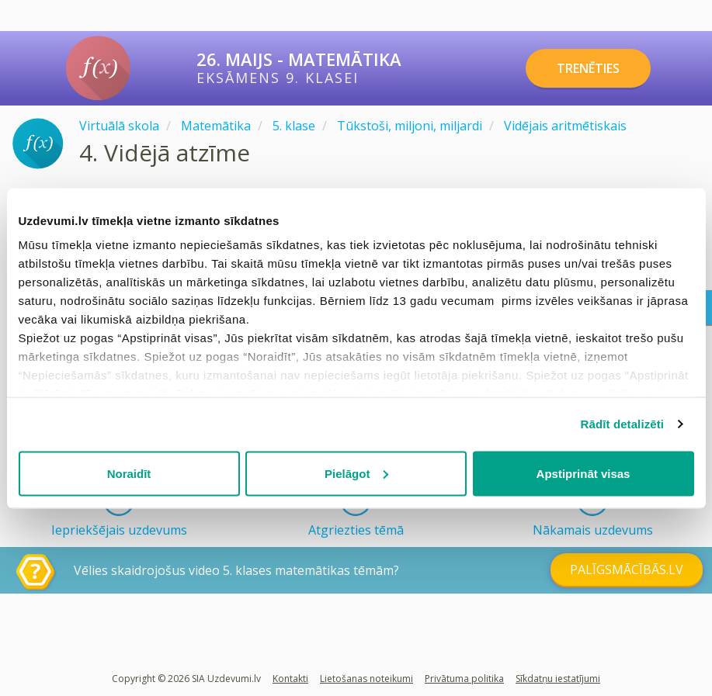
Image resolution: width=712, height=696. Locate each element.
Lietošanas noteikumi (366, 678)
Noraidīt (129, 473)
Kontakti (290, 678)
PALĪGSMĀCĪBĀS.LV (626, 569)
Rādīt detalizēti (622, 424)
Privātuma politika (464, 678)
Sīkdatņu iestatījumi (558, 678)
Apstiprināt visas (583, 473)
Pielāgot (356, 473)
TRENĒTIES (588, 68)
